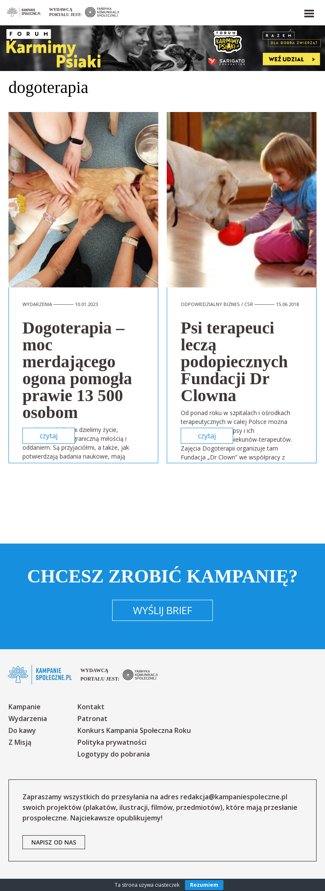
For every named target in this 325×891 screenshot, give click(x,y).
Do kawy (22, 730)
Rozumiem (204, 884)
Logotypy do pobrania (113, 754)
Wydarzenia (27, 718)
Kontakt (91, 706)
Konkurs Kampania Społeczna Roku (134, 730)
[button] (308, 11)
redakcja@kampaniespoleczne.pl (233, 796)
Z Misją (19, 742)
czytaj (49, 435)
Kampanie (24, 706)
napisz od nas (53, 842)
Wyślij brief (162, 610)
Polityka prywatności (111, 742)
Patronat (92, 718)
